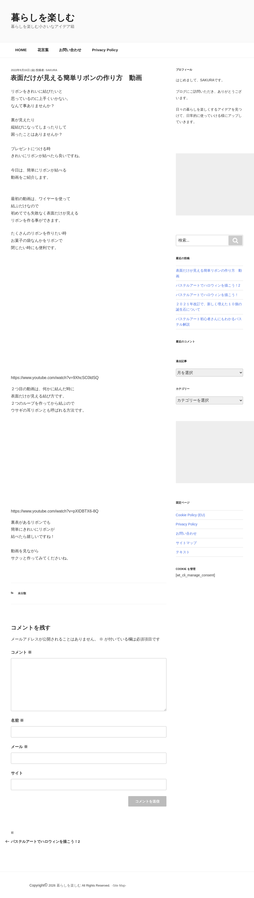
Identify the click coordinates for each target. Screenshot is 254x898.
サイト (17, 773)
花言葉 (43, 50)
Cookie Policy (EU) (190, 515)
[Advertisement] (215, 184)
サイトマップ (186, 543)
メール (19, 747)
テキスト (183, 552)
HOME (21, 50)
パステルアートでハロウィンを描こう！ (207, 295)
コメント (21, 652)
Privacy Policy (105, 50)
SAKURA (51, 70)
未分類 (22, 593)
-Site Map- (119, 885)
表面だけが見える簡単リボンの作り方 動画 (76, 78)
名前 (17, 720)
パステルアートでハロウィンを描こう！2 (208, 285)
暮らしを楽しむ (43, 17)
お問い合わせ (70, 50)
